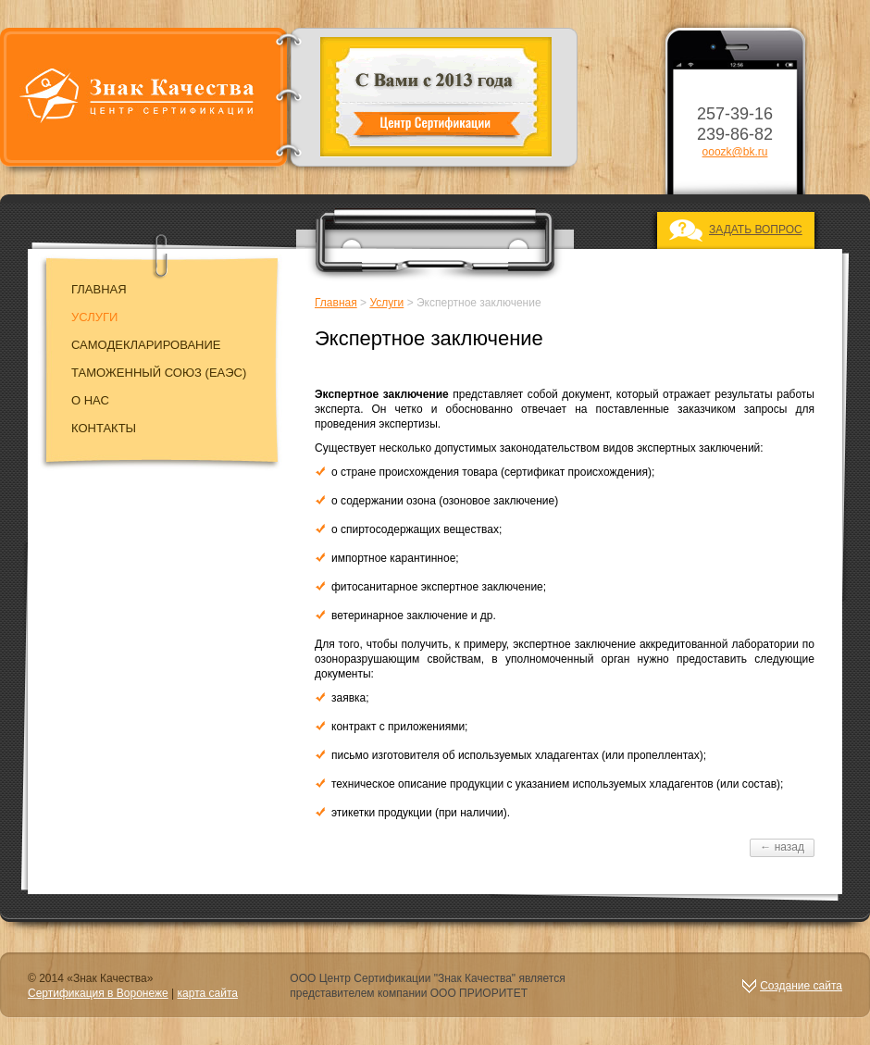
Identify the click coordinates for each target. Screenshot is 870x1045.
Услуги (94, 317)
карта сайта (208, 993)
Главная (99, 289)
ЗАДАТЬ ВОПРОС (755, 229)
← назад (782, 846)
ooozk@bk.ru (735, 151)
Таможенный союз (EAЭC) (158, 372)
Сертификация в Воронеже (98, 993)
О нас (90, 400)
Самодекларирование (146, 345)
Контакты (103, 428)
